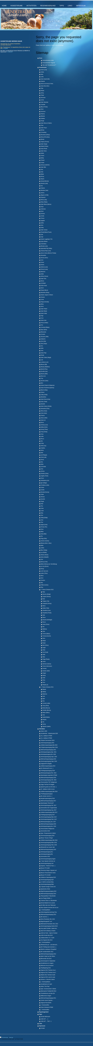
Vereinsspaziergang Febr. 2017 (49, 819)
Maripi (44, 640)
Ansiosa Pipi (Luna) (46, 250)
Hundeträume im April (46, 984)
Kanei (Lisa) (44, 69)
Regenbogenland (43, 1012)
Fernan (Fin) (44, 527)
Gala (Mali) (43, 534)
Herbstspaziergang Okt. (47, 854)
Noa (42, 462)
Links (40, 1023)
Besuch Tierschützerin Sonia (48, 872)
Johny (42, 93)
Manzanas (43, 332)
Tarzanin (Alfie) (44, 336)
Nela (42, 74)
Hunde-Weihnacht (45, 1016)
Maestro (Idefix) (46, 726)
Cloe (42, 469)
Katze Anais (44, 285)
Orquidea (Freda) (46, 612)
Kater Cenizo (44, 230)
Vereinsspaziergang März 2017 (49, 817)
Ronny (42, 176)
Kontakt (43, 1028)
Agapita (43, 220)
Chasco (43, 415)
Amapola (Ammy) (46, 603)
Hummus (43, 111)
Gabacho (43, 339)
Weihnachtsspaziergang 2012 (48, 954)
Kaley (42, 227)
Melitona (44, 629)
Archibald (43, 283)
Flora (43, 680)
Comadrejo (43, 132)
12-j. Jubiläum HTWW (46, 738)
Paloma (43, 113)
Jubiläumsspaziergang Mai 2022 (49, 745)
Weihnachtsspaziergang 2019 (48, 759)
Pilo (43, 626)
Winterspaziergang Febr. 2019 (48, 773)
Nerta (42, 450)
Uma (42, 350)
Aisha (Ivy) (43, 445)
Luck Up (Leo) (44, 571)
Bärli (43, 698)
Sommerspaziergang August (48, 858)
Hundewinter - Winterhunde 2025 (49, 733)
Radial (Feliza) (44, 146)
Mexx (42, 575)
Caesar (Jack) (46, 670)
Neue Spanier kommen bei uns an (49, 907)
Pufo (43, 696)
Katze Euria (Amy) (45, 399)
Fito (42, 536)
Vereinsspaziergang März (47, 884)
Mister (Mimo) (46, 712)
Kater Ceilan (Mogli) (46, 357)
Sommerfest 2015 (45, 856)
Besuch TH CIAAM (45, 875)
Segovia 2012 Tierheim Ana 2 (48, 972)
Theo (42, 125)
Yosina (42, 155)
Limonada (43, 466)
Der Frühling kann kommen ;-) (48, 947)
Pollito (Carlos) (44, 585)
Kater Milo (43, 167)
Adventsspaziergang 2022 (47, 742)
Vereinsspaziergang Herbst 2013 (49, 926)
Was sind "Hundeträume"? (49, 65)
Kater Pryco (44, 127)
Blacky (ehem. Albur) (46, 543)
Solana (42, 392)
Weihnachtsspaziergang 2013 (48, 914)
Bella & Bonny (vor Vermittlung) (49, 564)
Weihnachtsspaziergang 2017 (48, 800)
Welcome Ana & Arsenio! (47, 965)
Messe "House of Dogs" (47, 838)
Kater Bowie (44, 311)
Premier (44, 668)
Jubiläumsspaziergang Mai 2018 (49, 791)
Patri (42, 503)
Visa (42, 169)
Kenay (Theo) (44, 429)
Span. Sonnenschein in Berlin (48, 988)
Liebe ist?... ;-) (44, 1019)
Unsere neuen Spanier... (47, 1000)
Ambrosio (43, 209)
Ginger (44, 673)
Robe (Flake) (44, 202)
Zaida (42, 274)
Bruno (42, 422)
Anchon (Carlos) (45, 541)
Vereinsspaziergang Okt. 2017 (48, 805)
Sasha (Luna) (44, 267)
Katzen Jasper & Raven (47, 295)
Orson (42, 478)
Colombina (43, 243)
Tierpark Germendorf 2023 (47, 740)
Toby (42, 88)
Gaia (42, 172)
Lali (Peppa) (44, 455)
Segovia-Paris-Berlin (46, 1002)
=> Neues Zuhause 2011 (47, 687)
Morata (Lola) (44, 246)
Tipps (40, 1014)
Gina (43, 631)
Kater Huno (44, 151)
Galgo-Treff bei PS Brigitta (47, 784)
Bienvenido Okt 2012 (46, 958)
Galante (43, 81)
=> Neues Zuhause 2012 (47, 589)
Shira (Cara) (44, 411)
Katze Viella (44, 313)
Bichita (42, 130)
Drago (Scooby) (45, 301)
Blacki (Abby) (44, 390)
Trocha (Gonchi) (46, 636)
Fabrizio (43, 188)
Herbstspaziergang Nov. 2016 (48, 826)
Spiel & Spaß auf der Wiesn (48, 956)
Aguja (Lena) (44, 524)
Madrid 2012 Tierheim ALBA (48, 975)
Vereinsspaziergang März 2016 (49, 842)
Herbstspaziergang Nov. (47, 852)
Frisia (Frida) (44, 431)
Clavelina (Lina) (46, 610)
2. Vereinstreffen (45, 1005)
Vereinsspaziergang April (47, 879)
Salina (42, 153)
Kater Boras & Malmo (46, 123)
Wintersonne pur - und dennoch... (49, 944)
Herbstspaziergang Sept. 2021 (48, 752)
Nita (42, 582)
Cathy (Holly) (44, 394)
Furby (42, 443)
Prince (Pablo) (44, 322)
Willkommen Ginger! (46, 995)
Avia (43, 715)
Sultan (42, 72)
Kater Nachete (44, 102)
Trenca (42, 218)
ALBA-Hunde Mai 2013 (47, 935)
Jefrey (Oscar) (44, 276)
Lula (42, 359)
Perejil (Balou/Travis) (46, 232)
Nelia (42, 464)
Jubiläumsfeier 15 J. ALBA (47, 937)
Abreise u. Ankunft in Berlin (48, 979)
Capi (42, 236)
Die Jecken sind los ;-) (46, 796)
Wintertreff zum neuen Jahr (48, 847)
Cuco (42, 318)
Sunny (44, 724)
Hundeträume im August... (47, 963)
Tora (42, 515)
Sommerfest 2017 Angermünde (49, 807)
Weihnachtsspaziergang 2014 (48, 893)
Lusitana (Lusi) (44, 362)
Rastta (42, 90)
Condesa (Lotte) (45, 485)
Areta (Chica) (45, 624)
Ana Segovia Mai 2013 (46, 940)
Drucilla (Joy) (44, 371)
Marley (44, 691)
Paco (43, 638)
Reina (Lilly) (44, 199)
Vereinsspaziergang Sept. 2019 (49, 761)
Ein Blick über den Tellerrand (48, 905)
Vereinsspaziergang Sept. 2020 (49, 756)
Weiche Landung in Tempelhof (48, 949)
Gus (42, 346)
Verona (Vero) (44, 257)
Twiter (42, 494)
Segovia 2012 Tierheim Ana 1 (48, 970)
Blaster (44, 689)
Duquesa (43, 197)
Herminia (43, 97)
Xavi (42, 559)
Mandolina (43, 397)
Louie (42, 510)
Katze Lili (43, 420)
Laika (42, 76)
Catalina (43, 448)
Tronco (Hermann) (47, 666)
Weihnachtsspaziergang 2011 (48, 998)
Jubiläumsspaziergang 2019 (48, 766)
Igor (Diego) (44, 482)
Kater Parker (44, 308)
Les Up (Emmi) (44, 566)
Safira (42, 223)
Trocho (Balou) (46, 633)
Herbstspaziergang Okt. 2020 (48, 754)
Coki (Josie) (44, 413)
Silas (43, 657)
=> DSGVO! (9, 51)
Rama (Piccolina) (45, 137)
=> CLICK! (5, 48)
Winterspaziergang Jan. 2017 (48, 821)
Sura (42, 225)
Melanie (43, 116)
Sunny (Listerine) (45, 165)
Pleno (43, 606)
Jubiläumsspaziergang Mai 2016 (49, 840)
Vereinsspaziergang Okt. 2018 (48, 780)
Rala (42, 513)
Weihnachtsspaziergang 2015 (48, 849)
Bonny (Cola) (44, 561)
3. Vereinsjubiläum (45, 910)
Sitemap (11, 1037)
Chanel (42, 160)
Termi (42, 306)
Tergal (42, 501)
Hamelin (43, 404)
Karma (42, 264)
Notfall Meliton (46, 717)
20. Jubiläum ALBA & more (48, 789)
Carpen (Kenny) (46, 596)
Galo (43, 615)
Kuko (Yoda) (44, 401)
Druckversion (4, 1037)
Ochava (43, 213)
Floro (43, 682)
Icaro (42, 260)
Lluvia (42, 299)
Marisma (43, 271)
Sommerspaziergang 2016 (47, 835)
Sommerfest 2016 (45, 831)
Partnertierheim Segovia (48, 62)
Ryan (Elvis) (44, 329)
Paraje (42, 120)
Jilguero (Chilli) (44, 195)
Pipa (42, 587)
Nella (42, 348)
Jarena (42, 192)
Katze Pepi (43, 353)
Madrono (44, 694)
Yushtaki (43, 104)
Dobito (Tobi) (45, 608)
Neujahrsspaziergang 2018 (48, 798)
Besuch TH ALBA (45, 868)
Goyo (42, 206)
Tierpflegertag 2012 (46, 968)
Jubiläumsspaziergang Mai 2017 (49, 812)
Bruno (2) (43, 376)
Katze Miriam (44, 241)
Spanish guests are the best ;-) (48, 787)
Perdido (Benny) (46, 710)
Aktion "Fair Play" (45, 986)
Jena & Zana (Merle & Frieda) (48, 253)
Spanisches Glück (45, 889)
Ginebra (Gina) (44, 473)
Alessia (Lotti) (44, 183)
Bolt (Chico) (45, 645)
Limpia (42, 162)
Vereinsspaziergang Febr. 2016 (49, 845)
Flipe (43, 592)
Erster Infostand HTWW (47, 1007)
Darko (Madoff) (44, 557)
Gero (42, 578)
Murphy (44, 719)
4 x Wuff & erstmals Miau (47, 882)
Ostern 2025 (44, 731)
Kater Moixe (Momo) (46, 204)
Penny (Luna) (44, 269)
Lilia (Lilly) (43, 341)
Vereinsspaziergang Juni (47, 863)
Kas (42, 185)
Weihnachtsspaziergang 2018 (48, 777)
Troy (42, 378)
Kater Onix (43, 278)
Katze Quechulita (45, 79)
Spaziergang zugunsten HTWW (49, 775)
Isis (43, 722)
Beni (42, 383)
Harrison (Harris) (46, 664)
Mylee (42, 174)
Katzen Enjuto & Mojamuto (47, 385)
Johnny (42, 471)
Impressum (42, 1026)
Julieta (42, 547)
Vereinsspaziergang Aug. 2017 (48, 810)
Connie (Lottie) (46, 703)
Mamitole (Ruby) (45, 292)
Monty (44, 675)
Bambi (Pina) (44, 369)
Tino (42, 506)
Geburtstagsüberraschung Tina (49, 912)
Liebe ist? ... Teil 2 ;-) (46, 1021)
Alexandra (43, 255)
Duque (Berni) (44, 290)
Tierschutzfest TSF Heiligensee (49, 782)
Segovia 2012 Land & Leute (48, 977)
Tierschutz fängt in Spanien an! (49, 870)
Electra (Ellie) (44, 373)
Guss (42, 529)
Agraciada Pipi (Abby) (46, 248)
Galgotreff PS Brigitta (46, 763)
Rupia (43, 643)
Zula (42, 234)
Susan (42, 262)
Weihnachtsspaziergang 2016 (48, 824)
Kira (43, 701)
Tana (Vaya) (44, 343)
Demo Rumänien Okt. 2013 (48, 919)
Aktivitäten (42, 729)
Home (40, 58)
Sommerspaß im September (48, 961)
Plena (43, 617)
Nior (42, 441)
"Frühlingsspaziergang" (47, 793)
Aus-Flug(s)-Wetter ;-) (46, 898)
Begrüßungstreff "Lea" (46, 921)
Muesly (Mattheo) (45, 366)
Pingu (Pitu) (44, 538)
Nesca (42, 281)
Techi (42, 109)
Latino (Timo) (44, 573)
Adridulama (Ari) (45, 480)
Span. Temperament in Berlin (48, 833)
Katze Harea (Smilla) (46, 406)
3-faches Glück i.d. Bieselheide (49, 900)
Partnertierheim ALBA (48, 60)
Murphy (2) (45, 684)
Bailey (42, 158)
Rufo (43, 599)
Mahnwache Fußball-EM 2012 (48, 991)
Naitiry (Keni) (44, 427)
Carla (42, 508)
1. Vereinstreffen (45, 1009)
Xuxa (42, 434)
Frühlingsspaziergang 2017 (48, 814)
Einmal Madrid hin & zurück (48, 903)
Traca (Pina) (45, 705)
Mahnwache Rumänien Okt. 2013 (49, 923)
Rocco (42, 438)
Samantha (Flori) (45, 408)
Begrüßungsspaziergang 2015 (48, 891)
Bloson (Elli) (44, 364)
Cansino (43, 580)
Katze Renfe (44, 148)
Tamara (43, 496)
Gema (42, 459)
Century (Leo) (44, 424)
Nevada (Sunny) (45, 492)
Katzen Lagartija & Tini (46, 239)
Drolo (42, 211)
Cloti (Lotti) (43, 457)
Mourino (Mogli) (46, 594)
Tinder (42, 95)
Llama (42, 100)
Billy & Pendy (44, 107)
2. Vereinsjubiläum (45, 942)
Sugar (44, 647)
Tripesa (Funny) (45, 141)
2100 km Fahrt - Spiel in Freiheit (49, 933)
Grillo (43, 677)
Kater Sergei (44, 144)
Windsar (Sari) (44, 190)
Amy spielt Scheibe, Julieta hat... (49, 928)
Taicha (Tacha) (44, 554)
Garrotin (43, 499)
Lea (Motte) (44, 552)
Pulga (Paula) (46, 659)
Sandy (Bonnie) (45, 181)
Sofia (43, 654)
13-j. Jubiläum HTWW (46, 735)
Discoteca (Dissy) (45, 134)
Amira (43, 661)
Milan (42, 531)
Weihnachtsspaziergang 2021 (48, 749)
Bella (42, 545)
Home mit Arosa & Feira (47, 83)
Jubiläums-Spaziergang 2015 (48, 877)
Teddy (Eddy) (44, 517)
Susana (43, 297)
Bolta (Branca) (46, 708)
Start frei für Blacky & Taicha (48, 930)
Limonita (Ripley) (45, 327)
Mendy (42, 139)
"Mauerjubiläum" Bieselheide (48, 896)
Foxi (42, 325)
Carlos (42, 487)
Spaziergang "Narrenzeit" (47, 803)
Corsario (43, 334)
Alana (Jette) (44, 418)
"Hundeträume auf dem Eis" (48, 993)
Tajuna (42, 178)
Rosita (42, 355)
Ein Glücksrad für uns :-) (47, 768)
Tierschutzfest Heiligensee (47, 828)
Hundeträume (42, 67)
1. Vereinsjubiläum (45, 981)
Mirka (42, 304)
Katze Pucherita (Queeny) (47, 387)
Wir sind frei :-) (44, 916)
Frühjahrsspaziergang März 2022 (49, 747)
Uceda (42, 216)
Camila (42, 489)
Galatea (43, 118)
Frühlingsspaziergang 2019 (48, 770)
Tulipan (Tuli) (45, 601)
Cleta (43, 650)
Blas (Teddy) (44, 550)
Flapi (42, 315)
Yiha (42, 522)
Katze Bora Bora (45, 86)
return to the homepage (57, 45)
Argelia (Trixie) (44, 476)
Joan (42, 520)
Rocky (42, 568)
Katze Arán (43, 320)
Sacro (42, 288)
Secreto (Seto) (44, 380)
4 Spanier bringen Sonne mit (48, 886)
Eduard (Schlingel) (47, 619)
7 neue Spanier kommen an (48, 861)
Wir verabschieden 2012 (47, 951)
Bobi (42, 452)
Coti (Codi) (45, 652)
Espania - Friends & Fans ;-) (48, 865)
